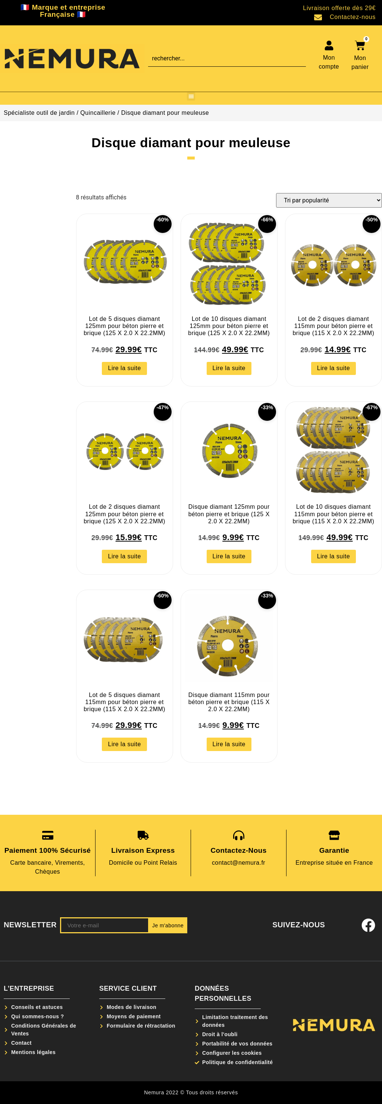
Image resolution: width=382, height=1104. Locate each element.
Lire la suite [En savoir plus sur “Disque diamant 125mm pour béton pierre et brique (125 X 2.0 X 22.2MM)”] (229, 556)
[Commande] (329, 200)
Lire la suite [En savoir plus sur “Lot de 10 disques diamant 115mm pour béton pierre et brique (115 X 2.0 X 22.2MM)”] (333, 556)
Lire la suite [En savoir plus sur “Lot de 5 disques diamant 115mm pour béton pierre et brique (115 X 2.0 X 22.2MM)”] (124, 744)
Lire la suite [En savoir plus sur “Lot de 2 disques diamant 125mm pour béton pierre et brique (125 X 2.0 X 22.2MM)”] (124, 556)
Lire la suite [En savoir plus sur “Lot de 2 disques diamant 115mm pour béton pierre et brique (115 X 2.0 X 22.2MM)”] (333, 368)
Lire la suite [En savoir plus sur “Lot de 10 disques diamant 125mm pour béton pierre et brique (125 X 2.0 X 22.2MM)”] (229, 368)
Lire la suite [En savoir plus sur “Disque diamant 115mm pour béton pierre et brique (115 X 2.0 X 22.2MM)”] (229, 744)
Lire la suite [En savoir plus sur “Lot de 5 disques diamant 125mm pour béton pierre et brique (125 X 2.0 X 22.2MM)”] (124, 368)
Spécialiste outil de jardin (39, 113)
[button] (191, 96)
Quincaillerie (98, 113)
